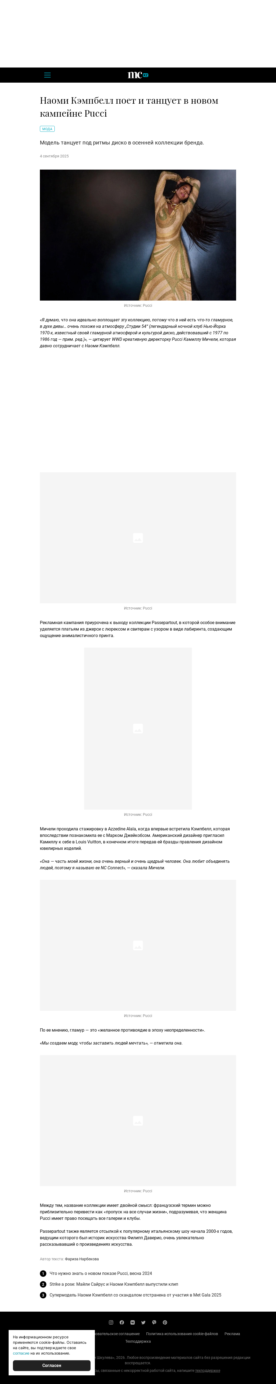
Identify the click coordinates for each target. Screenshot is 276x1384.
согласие (21, 1353)
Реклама (232, 1334)
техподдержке (207, 1370)
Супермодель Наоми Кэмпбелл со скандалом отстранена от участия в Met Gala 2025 (135, 1295)
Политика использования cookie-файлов (182, 1334)
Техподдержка (138, 1341)
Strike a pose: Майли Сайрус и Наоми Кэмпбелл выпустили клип (114, 1284)
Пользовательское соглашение (112, 1334)
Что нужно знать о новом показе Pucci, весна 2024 (101, 1273)
